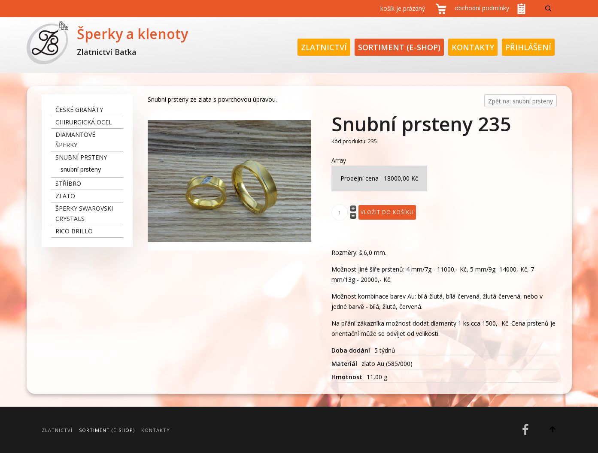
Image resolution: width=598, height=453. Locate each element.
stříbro (68, 183)
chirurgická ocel (83, 122)
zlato (65, 196)
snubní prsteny (81, 157)
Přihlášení (528, 47)
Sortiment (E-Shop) (399, 47)
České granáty (79, 110)
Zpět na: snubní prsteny (520, 101)
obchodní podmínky (482, 8)
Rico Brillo (74, 231)
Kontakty (473, 47)
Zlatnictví (324, 47)
